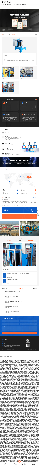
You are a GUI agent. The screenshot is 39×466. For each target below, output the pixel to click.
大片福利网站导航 (16, 430)
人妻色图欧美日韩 (23, 421)
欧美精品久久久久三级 (9, 384)
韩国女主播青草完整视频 (13, 395)
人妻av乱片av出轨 (16, 361)
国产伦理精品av (7, 373)
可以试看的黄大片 (30, 431)
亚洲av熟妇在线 (6, 365)
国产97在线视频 (12, 391)
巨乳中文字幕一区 (17, 405)
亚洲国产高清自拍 (16, 367)
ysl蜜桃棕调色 (13, 392)
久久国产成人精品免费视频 (21, 442)
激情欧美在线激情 (28, 384)
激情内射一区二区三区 (12, 365)
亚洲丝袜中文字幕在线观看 (3, 447)
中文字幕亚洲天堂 (32, 388)
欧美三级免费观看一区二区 (10, 403)
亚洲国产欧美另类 (9, 406)
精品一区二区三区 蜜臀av (25, 378)
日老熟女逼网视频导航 (6, 439)
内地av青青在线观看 (14, 454)
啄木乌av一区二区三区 (9, 432)
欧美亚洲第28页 (31, 440)
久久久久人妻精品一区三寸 (14, 425)
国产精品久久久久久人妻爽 (17, 399)
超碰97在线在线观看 (29, 421)
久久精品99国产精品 (28, 391)
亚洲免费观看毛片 (35, 408)
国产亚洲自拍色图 (24, 418)
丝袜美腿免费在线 (32, 456)
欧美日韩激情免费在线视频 (20, 453)
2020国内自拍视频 (21, 379)
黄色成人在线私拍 (20, 398)
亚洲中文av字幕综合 (25, 454)
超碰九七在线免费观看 (26, 376)
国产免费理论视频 (4, 435)
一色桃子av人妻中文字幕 (19, 364)
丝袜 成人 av (8, 443)
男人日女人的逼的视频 (12, 364)
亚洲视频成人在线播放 (16, 388)
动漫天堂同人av (3, 452)
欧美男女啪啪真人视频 (20, 401)
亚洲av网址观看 (19, 404)
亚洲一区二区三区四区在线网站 (17, 383)
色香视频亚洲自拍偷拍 (4, 361)
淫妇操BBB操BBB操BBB (30, 367)
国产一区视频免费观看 (7, 404)
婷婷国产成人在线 (8, 368)
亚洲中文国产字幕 (24, 436)
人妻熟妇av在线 (3, 449)
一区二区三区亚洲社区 (23, 377)
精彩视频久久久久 (29, 373)
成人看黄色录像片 (18, 440)
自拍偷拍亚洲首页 (24, 397)
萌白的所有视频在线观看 (32, 430)
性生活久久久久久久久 (20, 452)
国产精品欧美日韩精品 (3, 429)
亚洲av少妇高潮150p (36, 455)
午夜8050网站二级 (36, 454)
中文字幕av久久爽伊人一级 (14, 458)
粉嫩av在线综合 (23, 383)
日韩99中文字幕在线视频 (5, 382)
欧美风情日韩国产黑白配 (30, 399)
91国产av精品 (10, 360)
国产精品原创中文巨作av (10, 361)
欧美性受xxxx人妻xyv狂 (31, 404)
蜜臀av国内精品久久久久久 (14, 379)
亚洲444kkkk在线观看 (19, 397)
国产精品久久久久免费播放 (18, 366)
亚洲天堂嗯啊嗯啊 (21, 375)
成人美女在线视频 (36, 378)
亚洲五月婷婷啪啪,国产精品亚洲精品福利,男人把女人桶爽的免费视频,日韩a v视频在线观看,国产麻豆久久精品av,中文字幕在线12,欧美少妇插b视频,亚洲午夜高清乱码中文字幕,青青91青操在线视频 (19, 357)
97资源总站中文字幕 (15, 409)
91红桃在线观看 (15, 384)
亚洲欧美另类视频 (19, 384)
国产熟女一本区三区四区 (4, 420)
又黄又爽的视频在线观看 (33, 387)
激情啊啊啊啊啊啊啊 (8, 456)
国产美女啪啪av (21, 424)
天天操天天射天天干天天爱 (30, 397)
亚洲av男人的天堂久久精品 (13, 442)
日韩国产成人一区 (29, 417)
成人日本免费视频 (29, 413)
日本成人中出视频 (32, 451)
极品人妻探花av (15, 393)
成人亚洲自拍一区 (19, 395)
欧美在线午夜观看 (33, 412)
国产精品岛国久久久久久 (19, 372)
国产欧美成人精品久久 (26, 366)
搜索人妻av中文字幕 (3, 390)
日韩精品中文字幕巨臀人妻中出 (14, 451)
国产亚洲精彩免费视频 (35, 425)
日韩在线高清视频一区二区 (8, 424)
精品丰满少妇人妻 (33, 457)
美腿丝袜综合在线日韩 (16, 371)
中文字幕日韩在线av (36, 379)
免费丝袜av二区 (36, 460)
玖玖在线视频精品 (17, 402)
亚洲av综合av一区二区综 (23, 373)
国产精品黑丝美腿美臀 (9, 408)
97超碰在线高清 (26, 424)
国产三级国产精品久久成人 (33, 376)
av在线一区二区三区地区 (35, 386)
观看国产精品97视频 (31, 362)
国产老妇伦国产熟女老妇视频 (7, 458)
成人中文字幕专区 (6, 388)
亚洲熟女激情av (24, 403)
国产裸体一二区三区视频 (28, 429)
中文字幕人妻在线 (18, 410)
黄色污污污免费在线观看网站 (18, 362)
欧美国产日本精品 (10, 420)
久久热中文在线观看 (25, 395)
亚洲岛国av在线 (28, 449)
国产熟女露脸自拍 (24, 386)
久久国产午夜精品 (2, 455)
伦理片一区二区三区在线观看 (18, 403)
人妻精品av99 (31, 428)
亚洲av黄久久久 (35, 441)
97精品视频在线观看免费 (35, 393)
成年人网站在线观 (33, 443)
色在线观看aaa (2, 391)
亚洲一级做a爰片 (33, 450)
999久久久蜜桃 (26, 406)
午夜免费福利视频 (14, 394)
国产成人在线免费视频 (13, 372)
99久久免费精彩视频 (14, 457)
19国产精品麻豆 (25, 392)
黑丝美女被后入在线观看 (7, 417)
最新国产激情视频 (7, 376)
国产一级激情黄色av (25, 364)
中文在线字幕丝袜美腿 (3, 384)
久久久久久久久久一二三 (27, 393)
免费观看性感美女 (4, 443)
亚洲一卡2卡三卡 (21, 451)
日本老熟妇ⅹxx (4, 386)
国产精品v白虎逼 (12, 376)
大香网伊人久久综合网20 (20, 435)
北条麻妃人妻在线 (11, 423)
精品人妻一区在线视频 (13, 455)
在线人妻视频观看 (7, 452)
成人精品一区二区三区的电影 (23, 447)
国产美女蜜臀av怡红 (5, 360)
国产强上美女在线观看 (31, 420)
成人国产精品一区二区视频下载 (18, 423)
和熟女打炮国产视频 (26, 423)
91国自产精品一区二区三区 (24, 382)
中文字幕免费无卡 (26, 379)
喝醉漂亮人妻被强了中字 (15, 416)
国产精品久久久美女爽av (24, 404)
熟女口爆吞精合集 (11, 362)
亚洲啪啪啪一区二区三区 (3, 394)
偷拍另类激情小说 (31, 365)
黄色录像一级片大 (32, 432)
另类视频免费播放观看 (13, 413)
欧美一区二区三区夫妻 (5, 399)
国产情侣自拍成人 (17, 449)
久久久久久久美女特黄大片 (29, 383)
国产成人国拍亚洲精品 (9, 380)
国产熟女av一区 (29, 402)
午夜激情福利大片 (36, 399)
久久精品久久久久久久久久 (3, 438)
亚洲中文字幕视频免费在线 (25, 440)
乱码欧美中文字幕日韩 (27, 452)
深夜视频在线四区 (9, 394)
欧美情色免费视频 (22, 449)
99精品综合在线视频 (13, 443)
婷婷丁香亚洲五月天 (5, 362)
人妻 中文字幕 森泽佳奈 (17, 428)
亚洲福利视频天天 (32, 375)
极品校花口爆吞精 (36, 383)
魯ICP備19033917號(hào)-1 (16, 349)
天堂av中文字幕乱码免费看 (4, 397)
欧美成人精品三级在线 (27, 438)
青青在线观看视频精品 (18, 421)
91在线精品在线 (5, 416)
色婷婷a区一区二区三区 (16, 375)
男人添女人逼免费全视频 (30, 380)
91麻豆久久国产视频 (28, 450)
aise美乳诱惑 (24, 384)
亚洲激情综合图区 (30, 408)
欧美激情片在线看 (30, 406)
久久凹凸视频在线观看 (12, 402)
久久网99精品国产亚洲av (14, 398)
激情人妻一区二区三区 (12, 366)
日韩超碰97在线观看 (23, 399)
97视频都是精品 (18, 443)
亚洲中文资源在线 (21, 414)
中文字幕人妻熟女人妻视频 (31, 369)
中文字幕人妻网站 (8, 392)
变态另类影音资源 (26, 401)
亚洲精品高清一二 (28, 412)
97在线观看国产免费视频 (17, 450)
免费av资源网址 (21, 446)
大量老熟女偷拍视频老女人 (21, 387)
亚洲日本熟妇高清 (14, 368)
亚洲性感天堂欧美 (7, 453)
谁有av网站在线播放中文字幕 (5, 364)
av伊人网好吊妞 (15, 420)
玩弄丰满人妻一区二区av (26, 415)
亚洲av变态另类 (33, 438)
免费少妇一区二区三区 (13, 404)
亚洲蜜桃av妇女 (36, 390)
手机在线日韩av (16, 446)
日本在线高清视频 (3, 398)
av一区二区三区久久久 (35, 445)
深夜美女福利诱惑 (31, 390)
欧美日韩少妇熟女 (7, 446)
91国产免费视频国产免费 (13, 369)
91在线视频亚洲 (22, 430)
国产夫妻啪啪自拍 (9, 383)
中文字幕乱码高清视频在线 (30, 381)
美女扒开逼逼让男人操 (9, 414)
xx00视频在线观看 (2, 418)
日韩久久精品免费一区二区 (11, 421)
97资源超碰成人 (14, 440)
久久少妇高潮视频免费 (25, 362)
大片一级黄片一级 (25, 420)
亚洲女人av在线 (5, 410)
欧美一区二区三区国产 (33, 368)
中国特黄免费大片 (30, 441)
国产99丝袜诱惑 (34, 429)
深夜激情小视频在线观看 (33, 453)
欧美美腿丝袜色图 (23, 445)
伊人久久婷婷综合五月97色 (32, 361)
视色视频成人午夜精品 (27, 409)
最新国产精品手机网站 (29, 377)
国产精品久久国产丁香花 (12, 397)
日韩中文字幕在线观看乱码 (20, 368)
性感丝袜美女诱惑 (26, 375)
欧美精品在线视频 (31, 360)
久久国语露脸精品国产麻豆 (18, 378)
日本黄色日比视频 (26, 368)
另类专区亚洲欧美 (24, 408)
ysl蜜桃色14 (35, 367)
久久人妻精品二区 (26, 430)
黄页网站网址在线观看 (31, 364)
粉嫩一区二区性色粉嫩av (25, 365)
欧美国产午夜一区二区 (5, 366)
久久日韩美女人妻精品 (6, 405)
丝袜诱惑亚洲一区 (17, 373)
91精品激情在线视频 (33, 434)
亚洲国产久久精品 (34, 413)
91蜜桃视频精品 (31, 378)
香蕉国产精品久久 (35, 395)
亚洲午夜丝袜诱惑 (13, 456)
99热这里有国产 (25, 439)
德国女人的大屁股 (3, 408)
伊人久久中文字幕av (7, 369)
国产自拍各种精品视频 (5, 402)
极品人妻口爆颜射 (22, 427)
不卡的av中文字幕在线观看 (9, 460)
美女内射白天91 (19, 413)
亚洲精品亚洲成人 (11, 382)
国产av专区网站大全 (8, 379)
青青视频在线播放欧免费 (27, 371)
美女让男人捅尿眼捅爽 (9, 371)
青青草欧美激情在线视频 (28, 416)
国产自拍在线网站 (27, 388)
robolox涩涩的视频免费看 (3, 367)
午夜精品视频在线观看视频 (19, 376)
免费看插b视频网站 (20, 439)
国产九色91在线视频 (12, 445)
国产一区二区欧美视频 (19, 455)
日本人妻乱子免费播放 (20, 394)
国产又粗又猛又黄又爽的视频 (23, 458)
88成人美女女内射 (3, 371)
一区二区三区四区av (7, 425)
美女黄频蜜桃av (15, 408)
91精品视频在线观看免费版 (3, 461)
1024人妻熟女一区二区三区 (15, 412)
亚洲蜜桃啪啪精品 (5, 430)
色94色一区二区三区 (21, 409)
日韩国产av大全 (22, 438)
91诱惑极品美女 (22, 406)
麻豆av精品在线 (7, 451)
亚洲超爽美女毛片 (34, 416)
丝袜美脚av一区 (24, 417)
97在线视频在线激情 (3, 380)
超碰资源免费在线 (10, 415)
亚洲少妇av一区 (14, 380)
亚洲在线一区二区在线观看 (6, 372)
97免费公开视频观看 (13, 453)
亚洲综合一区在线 (31, 366)
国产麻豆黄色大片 (27, 434)
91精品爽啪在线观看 (10, 447)
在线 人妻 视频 (31, 379)
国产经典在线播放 (17, 434)
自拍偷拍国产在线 (21, 371)
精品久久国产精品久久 (31, 392)
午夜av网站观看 (27, 360)
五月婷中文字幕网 (2, 393)
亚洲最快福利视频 (27, 427)
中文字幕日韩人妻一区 (21, 390)
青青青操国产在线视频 (21, 425)
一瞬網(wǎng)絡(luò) (34, 349)
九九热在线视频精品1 (24, 381)
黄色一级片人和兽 (30, 395)
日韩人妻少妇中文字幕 (6, 423)
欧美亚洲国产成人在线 (31, 398)
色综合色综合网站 (25, 372)
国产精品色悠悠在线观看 (25, 461)
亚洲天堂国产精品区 (19, 417)
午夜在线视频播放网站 (27, 451)
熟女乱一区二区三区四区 (10, 378)
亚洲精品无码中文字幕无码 (9, 393)
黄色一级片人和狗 (14, 387)
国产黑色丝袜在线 (8, 386)
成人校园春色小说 (26, 414)
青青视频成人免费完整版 (27, 457)
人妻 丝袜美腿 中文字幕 (6, 442)
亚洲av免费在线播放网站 (17, 381)
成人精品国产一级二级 (13, 441)
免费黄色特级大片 (29, 403)
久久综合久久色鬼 (6, 445)
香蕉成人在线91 (9, 416)
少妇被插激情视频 (19, 380)
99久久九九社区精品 (4, 378)
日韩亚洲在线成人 (36, 446)
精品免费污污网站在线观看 (32, 424)
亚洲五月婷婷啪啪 (19, 454)
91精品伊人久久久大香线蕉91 (13, 439)
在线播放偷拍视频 (7, 413)
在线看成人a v (8, 441)
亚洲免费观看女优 (32, 427)
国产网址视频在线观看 (15, 414)
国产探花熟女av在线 (7, 395)
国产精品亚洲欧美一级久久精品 (24, 361)
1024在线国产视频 (27, 387)
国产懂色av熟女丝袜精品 (11, 461)
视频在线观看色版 (32, 409)
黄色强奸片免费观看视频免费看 (11, 410)
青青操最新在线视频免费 (9, 377)
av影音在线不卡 (23, 450)
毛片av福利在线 (3, 375)
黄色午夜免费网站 (19, 386)
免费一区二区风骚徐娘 (29, 419)
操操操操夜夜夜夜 (19, 369)
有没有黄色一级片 (11, 381)
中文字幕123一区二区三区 (18, 365)
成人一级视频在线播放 (16, 415)
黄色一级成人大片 (33, 371)
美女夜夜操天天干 (34, 403)
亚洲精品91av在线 (14, 386)
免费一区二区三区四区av (16, 406)
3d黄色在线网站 (29, 386)
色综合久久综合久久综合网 (8, 401)
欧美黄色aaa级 (37, 375)
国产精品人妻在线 (2, 379)
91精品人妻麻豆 (17, 431)
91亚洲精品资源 (7, 450)
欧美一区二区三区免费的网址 (23, 367)
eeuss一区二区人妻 (24, 369)
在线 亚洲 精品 (7, 449)
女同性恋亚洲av (8, 398)
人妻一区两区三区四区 (10, 367)
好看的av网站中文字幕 (17, 382)
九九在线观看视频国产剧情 (14, 429)
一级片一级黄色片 (11, 373)
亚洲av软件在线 (26, 390)
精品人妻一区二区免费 (16, 377)
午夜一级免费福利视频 (15, 360)
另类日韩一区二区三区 (4, 383)
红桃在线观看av (7, 431)
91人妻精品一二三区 (16, 447)
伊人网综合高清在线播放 (8, 375)
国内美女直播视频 (17, 438)
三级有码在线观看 (31, 401)
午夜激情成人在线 (24, 380)
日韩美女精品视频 (15, 390)
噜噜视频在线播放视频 (21, 360)
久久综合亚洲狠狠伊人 (35, 402)
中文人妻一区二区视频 (31, 382)
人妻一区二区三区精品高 (31, 372)
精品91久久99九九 (30, 455)
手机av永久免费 (7, 455)
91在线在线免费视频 (14, 436)
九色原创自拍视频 (19, 408)
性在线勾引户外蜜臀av (31, 446)
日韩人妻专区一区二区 (14, 452)
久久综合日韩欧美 (22, 434)
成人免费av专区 (4, 392)
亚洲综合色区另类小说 (3, 387)
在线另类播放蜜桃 (20, 420)
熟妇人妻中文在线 (6, 391)
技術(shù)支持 (30, 349)
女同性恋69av (36, 423)
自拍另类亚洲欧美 (12, 434)
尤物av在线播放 (15, 419)
